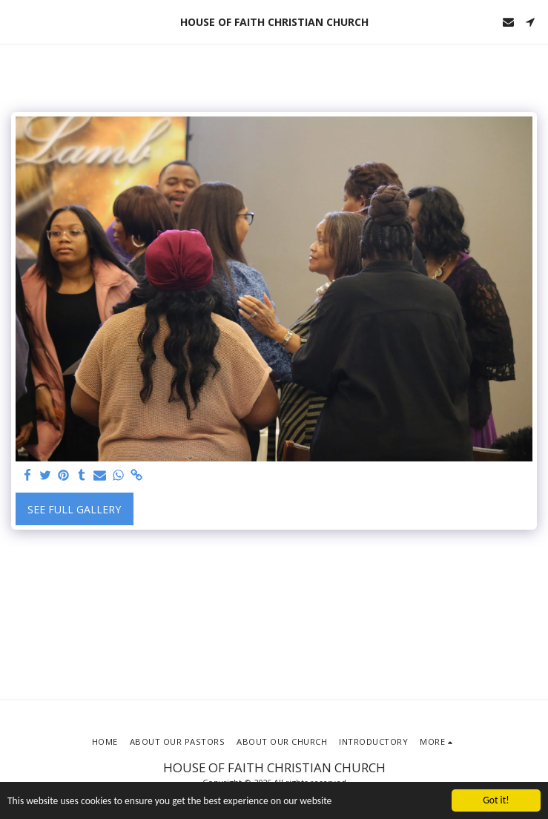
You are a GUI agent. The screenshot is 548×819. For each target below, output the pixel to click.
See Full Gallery (74, 509)
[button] (16, 21)
